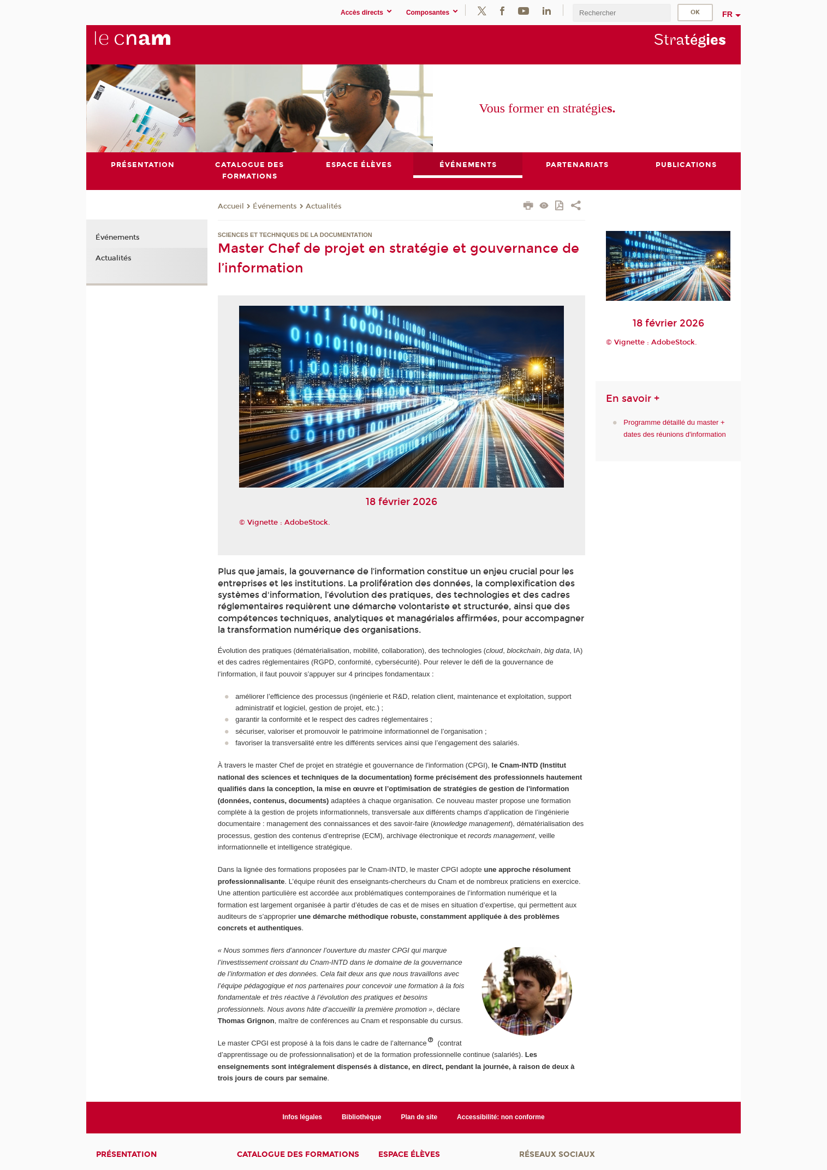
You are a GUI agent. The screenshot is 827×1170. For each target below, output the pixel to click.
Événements (275, 206)
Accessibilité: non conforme (501, 1117)
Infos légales (302, 1117)
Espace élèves (409, 1154)
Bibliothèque (362, 1117)
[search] (622, 13)
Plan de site (419, 1117)
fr (727, 14)
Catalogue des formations (298, 1154)
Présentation (126, 1154)
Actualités (324, 206)
